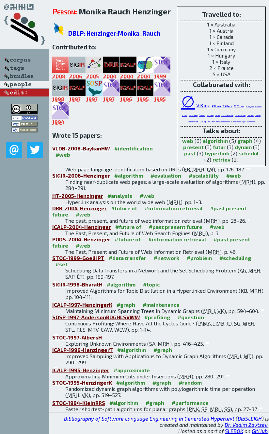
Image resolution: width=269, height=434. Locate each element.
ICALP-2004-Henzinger (81, 227)
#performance (190, 403)
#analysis (119, 196)
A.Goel (184, 115)
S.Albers (227, 106)
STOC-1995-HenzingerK (82, 382)
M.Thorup (239, 106)
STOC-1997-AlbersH (77, 337)
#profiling (157, 317)
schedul (249, 153)
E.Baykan (250, 106)
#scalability (204, 175)
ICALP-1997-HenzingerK (82, 305)
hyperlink (217, 153)
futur (219, 147)
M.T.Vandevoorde (223, 121)
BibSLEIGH (250, 418)
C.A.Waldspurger (238, 121)
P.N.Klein (210, 115)
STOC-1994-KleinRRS (78, 403)
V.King (203, 105)
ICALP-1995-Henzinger (80, 370)
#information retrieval (173, 208)
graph (244, 141)
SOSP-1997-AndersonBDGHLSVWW (96, 317)
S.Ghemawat (193, 121)
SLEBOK (234, 431)
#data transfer (127, 258)
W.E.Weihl (251, 121)
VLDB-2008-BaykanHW (81, 148)
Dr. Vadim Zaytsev (246, 425)
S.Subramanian (227, 115)
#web (62, 154)
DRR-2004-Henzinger (79, 208)
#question (191, 317)
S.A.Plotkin (193, 115)
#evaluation (165, 175)
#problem (199, 258)
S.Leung (202, 121)
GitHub (260, 431)
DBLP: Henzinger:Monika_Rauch (114, 33)
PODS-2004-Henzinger (81, 239)
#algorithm (128, 175)
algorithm (215, 141)
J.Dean (258, 115)
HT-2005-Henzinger (77, 196)
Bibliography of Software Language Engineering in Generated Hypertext (149, 418)
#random (190, 382)
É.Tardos (202, 115)
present (193, 147)
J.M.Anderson (240, 115)
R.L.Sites (211, 121)
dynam (243, 147)
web (187, 141)
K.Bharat (217, 106)
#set (61, 264)
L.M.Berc (250, 115)
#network (166, 258)
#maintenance (161, 305)
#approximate (132, 370)
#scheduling (235, 258)
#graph (126, 305)
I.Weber (258, 106)
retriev (221, 159)
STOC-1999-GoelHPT (78, 258)
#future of (124, 208)
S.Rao (217, 115)
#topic (151, 284)
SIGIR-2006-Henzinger (81, 175)
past (190, 153)
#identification (133, 148)
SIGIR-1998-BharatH (77, 284)
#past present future (175, 227)
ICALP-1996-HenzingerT (82, 350)
